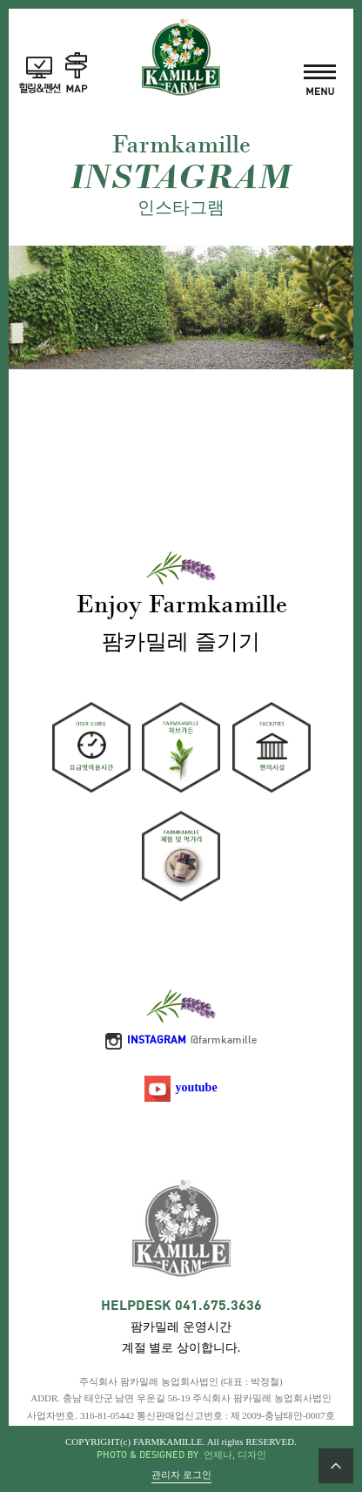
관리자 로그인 (181, 1475)
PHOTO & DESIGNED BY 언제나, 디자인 (181, 1455)
